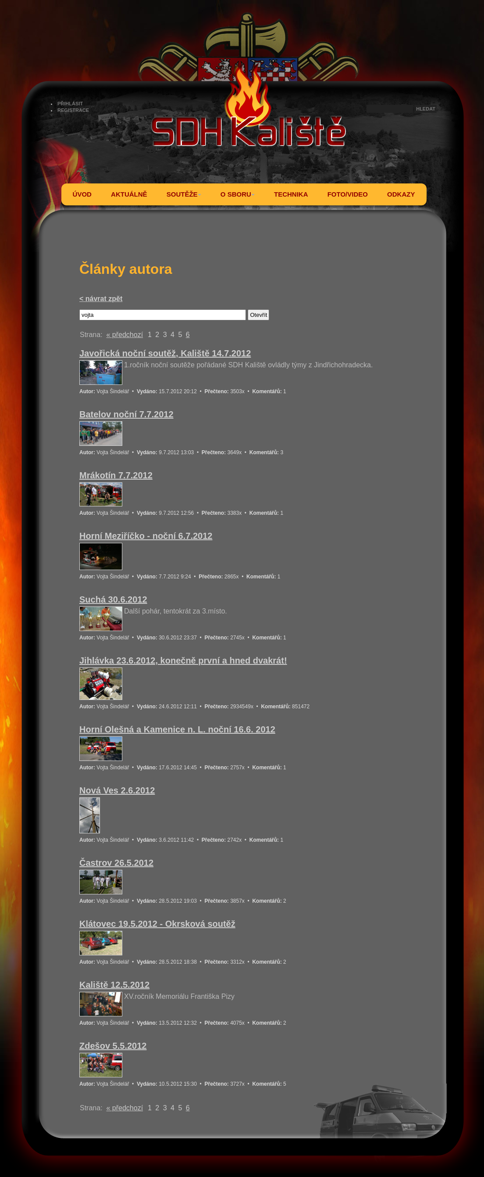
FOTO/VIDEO (347, 194)
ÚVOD (82, 194)
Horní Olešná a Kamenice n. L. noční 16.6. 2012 (177, 729)
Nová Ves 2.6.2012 (117, 790)
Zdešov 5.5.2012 (112, 1046)
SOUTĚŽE (184, 194)
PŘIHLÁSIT (70, 103)
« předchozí (124, 334)
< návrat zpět (100, 298)
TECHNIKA (291, 194)
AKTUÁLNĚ (129, 194)
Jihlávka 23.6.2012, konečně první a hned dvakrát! (183, 660)
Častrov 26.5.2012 (116, 863)
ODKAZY (401, 194)
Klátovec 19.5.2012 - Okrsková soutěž (157, 924)
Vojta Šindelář (112, 391)
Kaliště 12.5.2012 (114, 985)
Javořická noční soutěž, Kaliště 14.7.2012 (165, 353)
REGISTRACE (73, 110)
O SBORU (238, 194)
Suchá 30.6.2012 (113, 599)
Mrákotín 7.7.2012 (116, 475)
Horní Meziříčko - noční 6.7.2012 (145, 536)
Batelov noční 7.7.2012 (126, 414)
